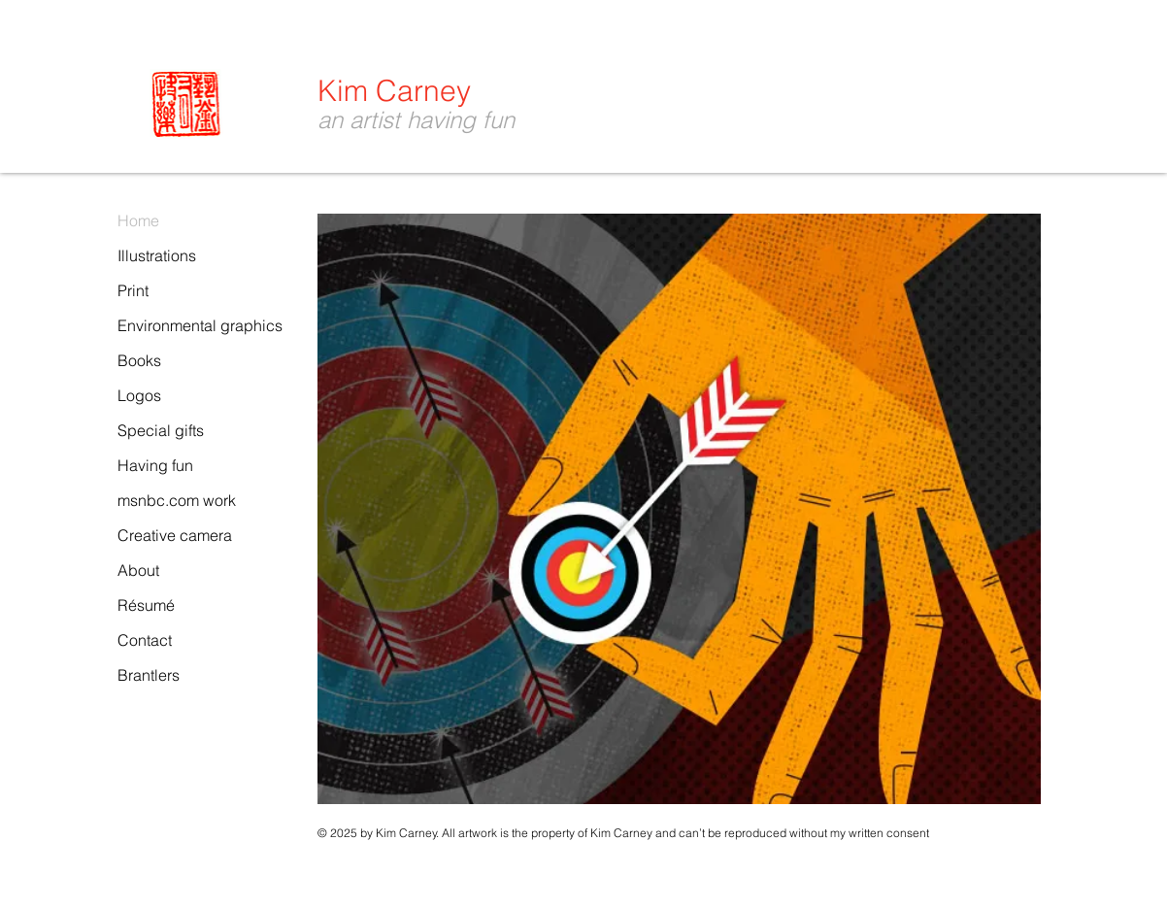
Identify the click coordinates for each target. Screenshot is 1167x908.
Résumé (146, 605)
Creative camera (174, 535)
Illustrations (156, 255)
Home (138, 220)
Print (133, 290)
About (138, 570)
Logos (139, 395)
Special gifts (160, 430)
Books (139, 360)
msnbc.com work (176, 500)
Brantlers (148, 675)
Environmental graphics (200, 325)
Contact (144, 640)
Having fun (155, 465)
